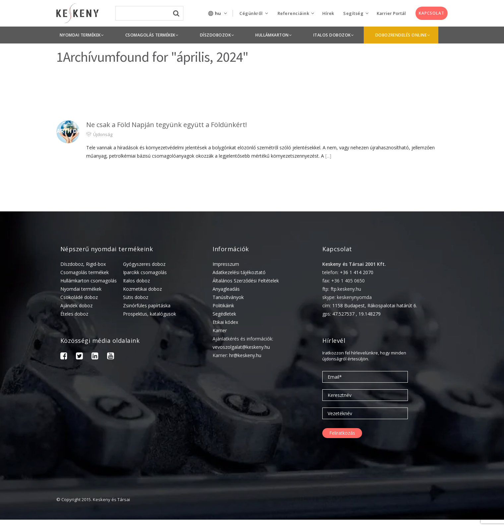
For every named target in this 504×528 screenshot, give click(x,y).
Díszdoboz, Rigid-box (83, 264)
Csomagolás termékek (84, 272)
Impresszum (226, 264)
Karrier (220, 330)
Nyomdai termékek (80, 289)
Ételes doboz (74, 314)
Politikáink (223, 305)
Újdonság (102, 134)
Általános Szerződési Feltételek (246, 280)
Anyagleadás (226, 289)
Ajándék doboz (76, 305)
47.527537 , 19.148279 (356, 314)
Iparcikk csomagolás (145, 272)
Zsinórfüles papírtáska (146, 305)
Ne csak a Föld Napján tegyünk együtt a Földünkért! (166, 124)
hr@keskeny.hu (245, 355)
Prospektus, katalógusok (149, 314)
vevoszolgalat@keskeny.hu (241, 347)
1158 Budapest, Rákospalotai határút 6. (374, 305)
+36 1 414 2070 (356, 272)
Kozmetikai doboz (142, 289)
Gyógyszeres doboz (144, 264)
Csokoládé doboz (79, 297)
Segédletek (224, 314)
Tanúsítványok (228, 297)
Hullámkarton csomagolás (88, 280)
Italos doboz (136, 280)
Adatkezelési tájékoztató (239, 272)
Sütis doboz (135, 297)
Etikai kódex (225, 322)
